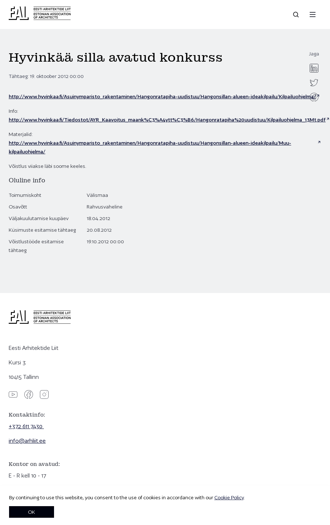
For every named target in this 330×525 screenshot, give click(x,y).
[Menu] (312, 14)
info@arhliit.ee (27, 440)
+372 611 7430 (26, 426)
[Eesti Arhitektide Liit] (40, 18)
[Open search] (296, 14)
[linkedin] (314, 68)
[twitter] (314, 82)
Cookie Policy (229, 497)
